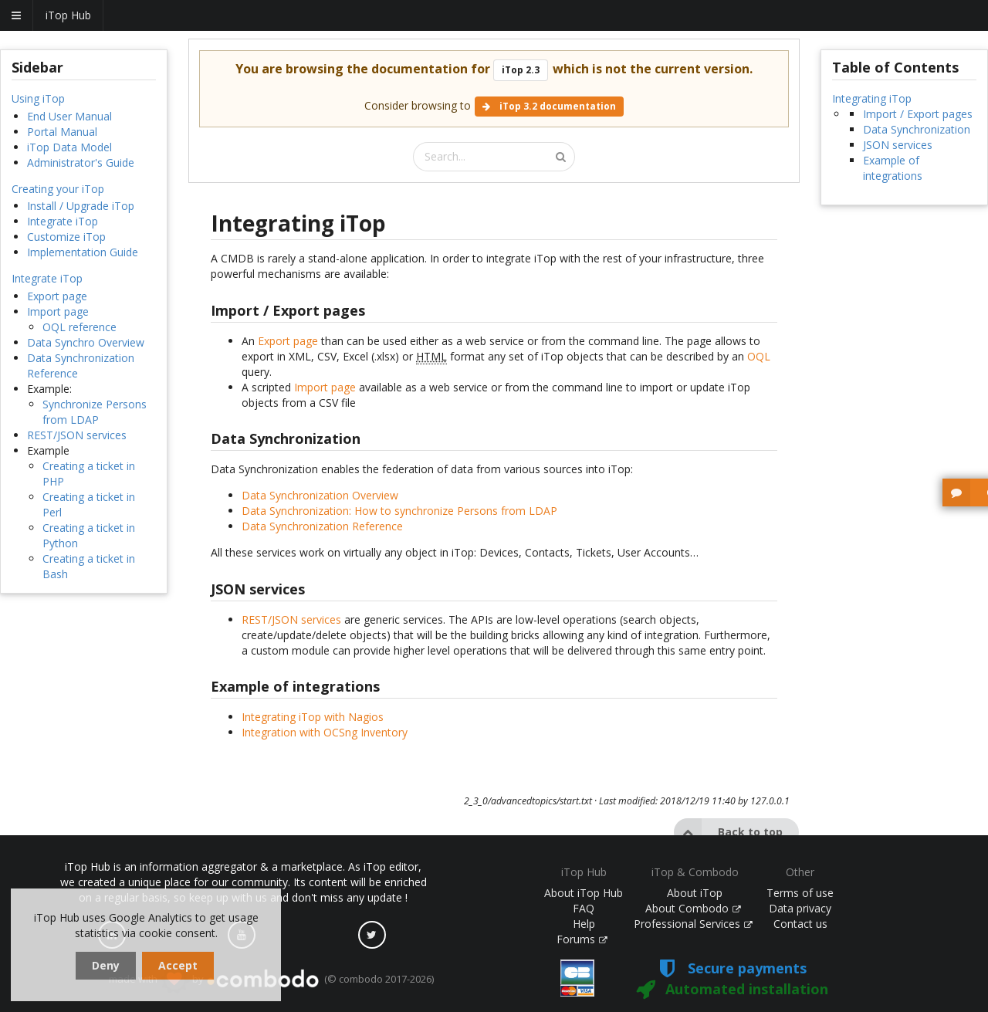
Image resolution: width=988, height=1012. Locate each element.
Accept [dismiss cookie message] (178, 965)
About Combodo (693, 908)
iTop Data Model (69, 147)
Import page (58, 311)
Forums (582, 939)
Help (584, 923)
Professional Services (693, 923)
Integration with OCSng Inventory (325, 732)
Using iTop (38, 98)
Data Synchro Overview (85, 342)
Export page (57, 296)
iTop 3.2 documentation (549, 106)
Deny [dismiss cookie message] (106, 965)
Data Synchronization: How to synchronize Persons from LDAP (399, 510)
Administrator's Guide (80, 162)
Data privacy (800, 908)
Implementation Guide (82, 252)
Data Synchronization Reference (322, 526)
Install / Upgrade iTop (80, 205)
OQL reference (79, 327)
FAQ (583, 908)
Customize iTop (66, 236)
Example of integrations (892, 168)
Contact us (800, 923)
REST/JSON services (77, 435)
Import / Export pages (918, 114)
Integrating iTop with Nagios (313, 716)
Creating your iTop (58, 188)
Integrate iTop (62, 221)
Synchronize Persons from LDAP (94, 412)
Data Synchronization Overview (320, 495)
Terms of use (800, 892)
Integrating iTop (872, 98)
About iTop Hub (583, 892)
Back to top (728, 832)
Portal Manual (62, 131)
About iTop (694, 892)
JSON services (897, 144)
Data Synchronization (916, 129)
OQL (758, 356)
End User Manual (69, 116)
